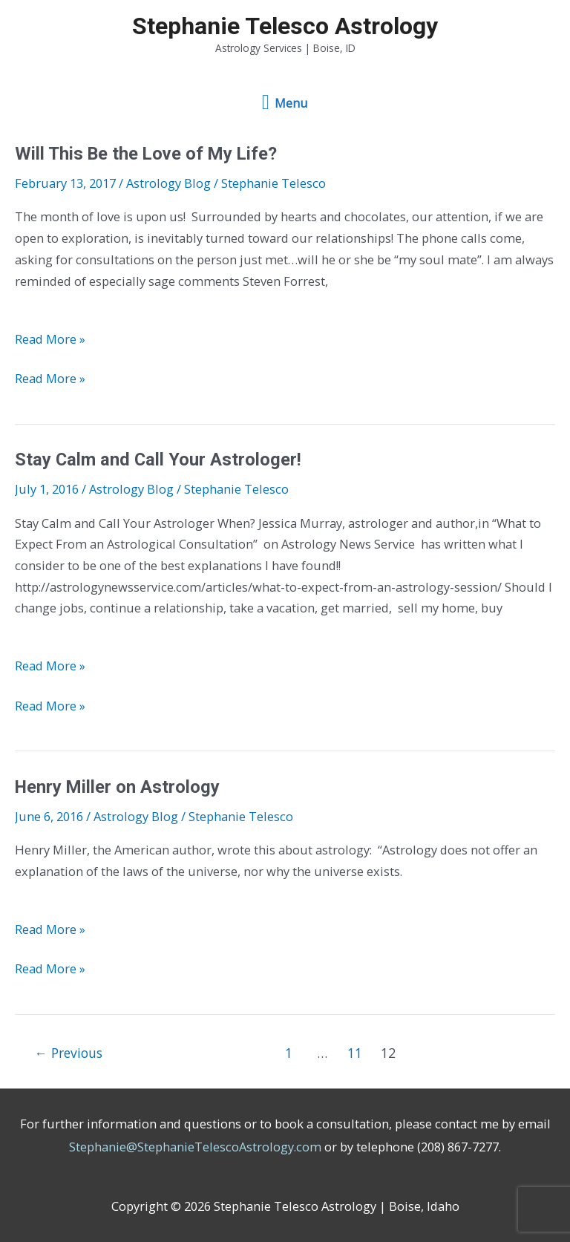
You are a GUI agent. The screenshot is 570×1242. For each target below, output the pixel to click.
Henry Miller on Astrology (117, 787)
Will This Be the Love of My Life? (146, 153)
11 (354, 1053)
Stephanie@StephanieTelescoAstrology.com (195, 1146)
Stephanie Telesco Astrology (285, 26)
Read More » (50, 338)
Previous (68, 1053)
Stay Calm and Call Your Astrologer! (158, 459)
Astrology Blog (168, 183)
